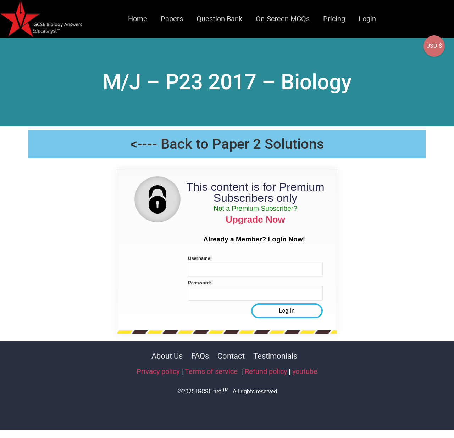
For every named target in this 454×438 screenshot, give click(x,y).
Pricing (334, 19)
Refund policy (266, 371)
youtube (304, 371)
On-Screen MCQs (283, 19)
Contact (231, 356)
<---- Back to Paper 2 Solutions (227, 144)
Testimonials (275, 356)
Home (137, 19)
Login (367, 19)
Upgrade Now (255, 219)
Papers (172, 19)
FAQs (200, 356)
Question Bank (219, 19)
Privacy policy (158, 371)
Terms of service (212, 371)
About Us (167, 356)
